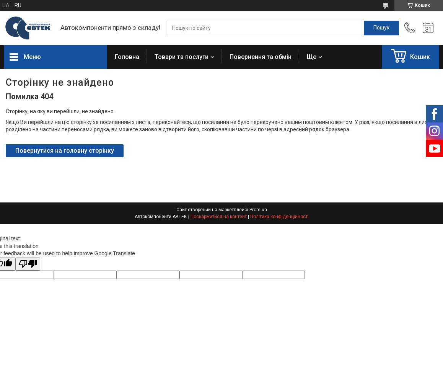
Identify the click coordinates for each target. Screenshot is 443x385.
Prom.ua (258, 209)
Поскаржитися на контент (219, 216)
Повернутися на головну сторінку (64, 150)
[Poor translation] (28, 264)
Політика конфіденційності (279, 216)
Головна (127, 56)
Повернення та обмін (261, 56)
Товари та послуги (181, 56)
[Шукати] (381, 28)
